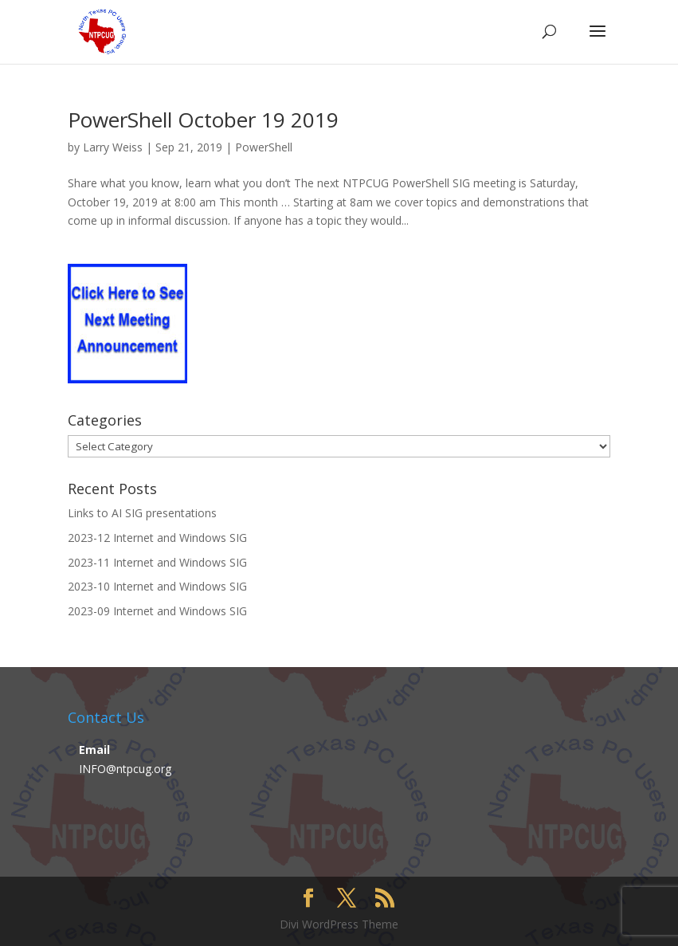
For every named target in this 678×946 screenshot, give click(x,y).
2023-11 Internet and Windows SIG (157, 562)
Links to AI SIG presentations (142, 512)
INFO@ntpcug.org (125, 768)
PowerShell (263, 147)
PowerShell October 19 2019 (203, 119)
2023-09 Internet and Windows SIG (157, 610)
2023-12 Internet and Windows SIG (157, 537)
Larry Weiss (113, 147)
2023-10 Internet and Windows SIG (157, 586)
